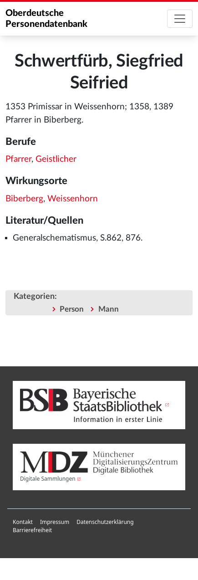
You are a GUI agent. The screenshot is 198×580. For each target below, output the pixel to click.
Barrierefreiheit (32, 530)
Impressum (54, 522)
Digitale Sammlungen (48, 478)
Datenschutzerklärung (104, 522)
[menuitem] (23, 522)
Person (72, 309)
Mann (108, 309)
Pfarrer (18, 159)
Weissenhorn (72, 199)
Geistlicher (56, 159)
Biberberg (24, 199)
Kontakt (23, 522)
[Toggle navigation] (180, 19)
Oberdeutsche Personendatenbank (46, 19)
